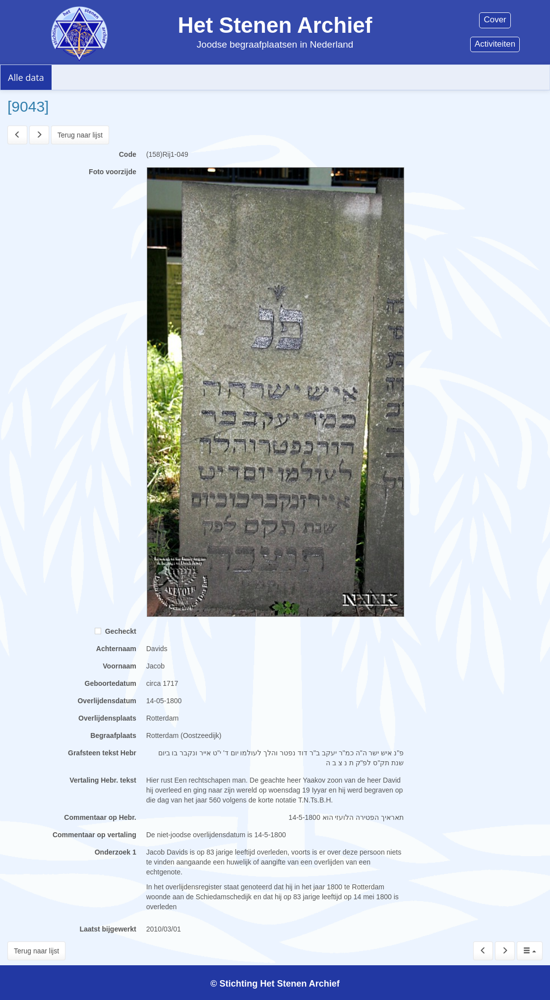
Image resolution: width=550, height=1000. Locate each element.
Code (127, 154)
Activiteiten (495, 44)
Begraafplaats (113, 735)
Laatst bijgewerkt (107, 929)
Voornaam (119, 666)
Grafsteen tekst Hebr (102, 753)
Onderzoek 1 (115, 852)
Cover (495, 19)
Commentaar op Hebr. (100, 817)
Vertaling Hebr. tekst (102, 780)
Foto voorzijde (112, 172)
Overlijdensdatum (106, 701)
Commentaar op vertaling (94, 835)
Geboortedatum (110, 683)
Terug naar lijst (80, 135)
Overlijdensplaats (107, 718)
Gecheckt (115, 631)
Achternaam (116, 649)
